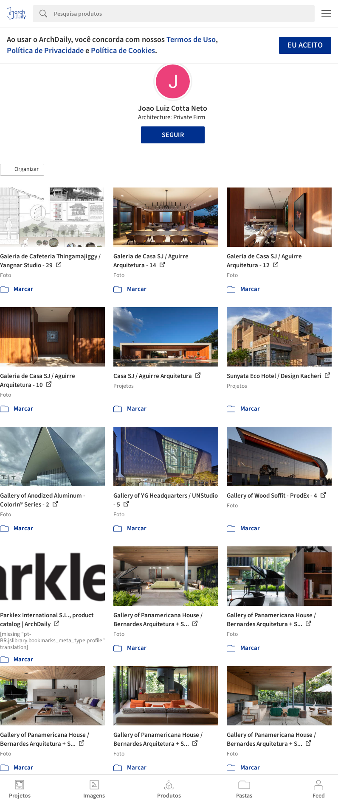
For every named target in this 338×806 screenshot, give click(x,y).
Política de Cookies (123, 50)
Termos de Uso (191, 39)
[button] (22, 170)
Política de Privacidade (45, 50)
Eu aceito (305, 45)
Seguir (173, 135)
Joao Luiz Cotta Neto (172, 108)
